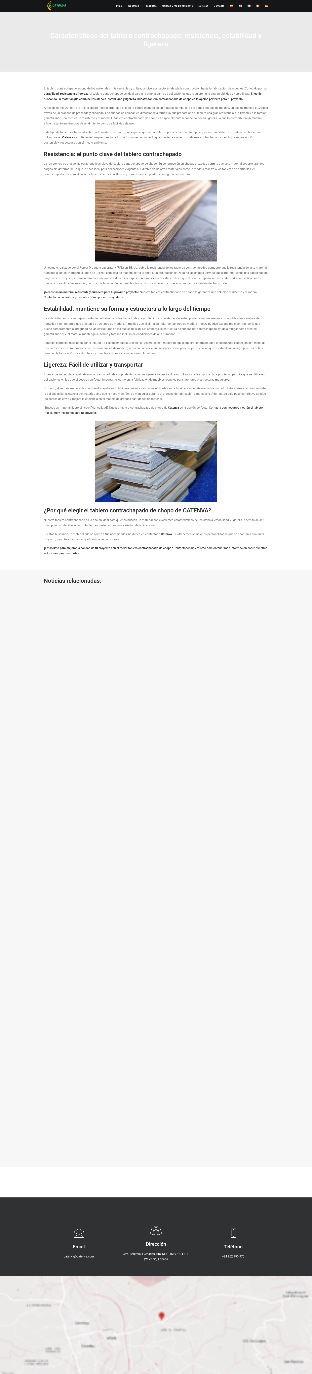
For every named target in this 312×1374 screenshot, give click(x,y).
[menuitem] (121, 6)
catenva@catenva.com (79, 1256)
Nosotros (133, 6)
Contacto (219, 6)
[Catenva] (57, 6)
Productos (151, 6)
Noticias (203, 6)
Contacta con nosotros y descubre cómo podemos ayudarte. (84, 297)
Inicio (119, 6)
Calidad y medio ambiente (177, 6)
